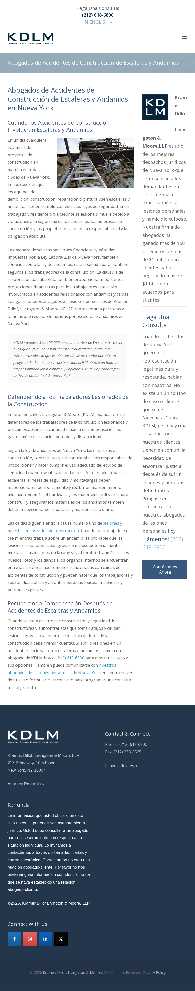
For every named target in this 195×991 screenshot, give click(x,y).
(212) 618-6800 (70, 658)
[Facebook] (14, 939)
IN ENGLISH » (97, 22)
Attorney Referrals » (26, 784)
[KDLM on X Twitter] (61, 939)
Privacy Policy (154, 972)
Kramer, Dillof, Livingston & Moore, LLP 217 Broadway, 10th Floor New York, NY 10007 (43, 762)
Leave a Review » (121, 765)
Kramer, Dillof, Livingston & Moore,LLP (75, 972)
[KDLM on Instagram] (30, 939)
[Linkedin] (45, 939)
